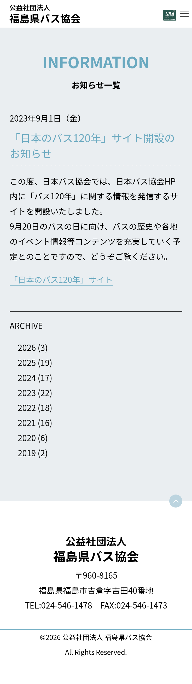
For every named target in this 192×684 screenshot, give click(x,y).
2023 (27, 392)
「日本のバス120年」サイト (61, 279)
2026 (27, 347)
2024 (27, 377)
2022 (27, 407)
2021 (27, 422)
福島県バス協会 (96, 549)
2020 (27, 438)
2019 (27, 453)
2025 (27, 362)
